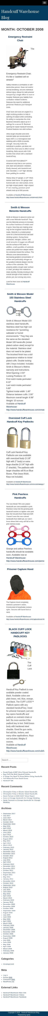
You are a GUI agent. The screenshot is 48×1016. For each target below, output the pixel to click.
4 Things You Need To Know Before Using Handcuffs (22, 776)
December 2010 (9, 881)
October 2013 (8, 836)
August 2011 (8, 874)
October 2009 (8, 908)
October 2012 (8, 856)
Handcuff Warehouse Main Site (14, 992)
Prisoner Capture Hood (20, 569)
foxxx (5, 798)
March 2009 (7, 923)
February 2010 (8, 900)
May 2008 (6, 944)
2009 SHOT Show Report (25, 796)
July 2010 (6, 889)
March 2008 (7, 948)
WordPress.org (8, 981)
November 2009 (9, 906)
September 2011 (9, 872)
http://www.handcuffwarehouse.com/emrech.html (24, 197)
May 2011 (6, 877)
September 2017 (9, 813)
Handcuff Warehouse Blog (30, 1012)
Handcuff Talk (8, 780)
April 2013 (7, 843)
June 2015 (7, 832)
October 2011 (8, 870)
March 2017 (7, 820)
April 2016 (7, 828)
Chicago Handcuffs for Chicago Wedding (24, 798)
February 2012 (8, 864)
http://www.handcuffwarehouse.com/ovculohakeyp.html (26, 484)
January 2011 (8, 879)
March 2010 (7, 898)
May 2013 (6, 841)
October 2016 (8, 822)
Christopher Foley (10, 792)
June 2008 (7, 942)
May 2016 (6, 826)
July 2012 (6, 860)
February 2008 (8, 951)
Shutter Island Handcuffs (28, 792)
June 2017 (7, 818)
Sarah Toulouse (9, 800)
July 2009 (6, 915)
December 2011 (9, 866)
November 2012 (9, 853)
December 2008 (9, 929)
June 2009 (7, 917)
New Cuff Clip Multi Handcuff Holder (16, 774)
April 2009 (7, 921)
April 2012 (7, 862)
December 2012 (9, 851)
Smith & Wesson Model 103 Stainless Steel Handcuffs (20, 298)
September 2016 (9, 824)
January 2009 (8, 927)
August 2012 (8, 858)
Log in (5, 975)
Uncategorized (8, 964)
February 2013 (8, 847)
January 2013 (8, 849)
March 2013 (7, 845)
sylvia (28, 1015)
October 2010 (8, 883)
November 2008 (9, 932)
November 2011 (9, 868)
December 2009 (9, 904)
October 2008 (8, 934)
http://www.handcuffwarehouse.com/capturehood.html (26, 619)
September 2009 (9, 910)
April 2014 (7, 834)
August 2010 (8, 887)
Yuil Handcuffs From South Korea (15, 778)
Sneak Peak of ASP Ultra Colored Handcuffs (19, 772)
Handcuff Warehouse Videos (13, 995)
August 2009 (8, 912)
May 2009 (6, 919)
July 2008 (6, 940)
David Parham (8, 796)
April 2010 (7, 896)
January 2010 (8, 902)
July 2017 (6, 815)
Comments (9, 979)
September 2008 (9, 936)
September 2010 (9, 885)
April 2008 (7, 946)
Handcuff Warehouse (23, 195)
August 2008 (8, 938)
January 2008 (8, 953)
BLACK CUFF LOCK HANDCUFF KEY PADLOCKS (20, 633)
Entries (7, 977)
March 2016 (7, 830)
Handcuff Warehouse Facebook (14, 997)
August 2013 (8, 839)
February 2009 (8, 925)
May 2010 (6, 894)
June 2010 (7, 891)
